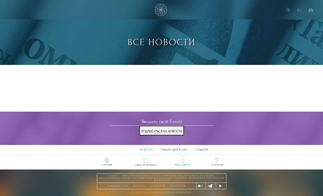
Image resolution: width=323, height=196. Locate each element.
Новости (146, 148)
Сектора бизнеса (146, 165)
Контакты (217, 165)
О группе (106, 165)
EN (311, 10)
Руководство (118, 186)
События (201, 148)
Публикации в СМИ (174, 148)
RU (299, 10)
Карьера (140, 186)
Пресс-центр (182, 165)
